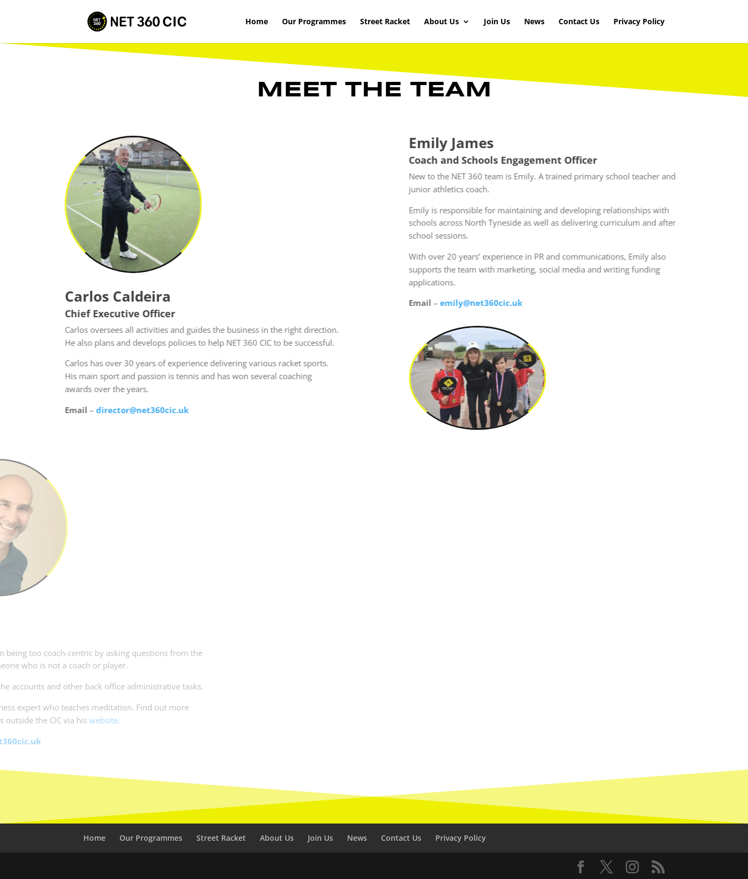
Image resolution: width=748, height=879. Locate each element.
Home (256, 22)
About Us (441, 22)
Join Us (497, 22)
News (534, 22)
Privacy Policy (639, 22)
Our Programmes (314, 22)
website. (40, 720)
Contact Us (579, 22)
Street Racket (385, 22)
